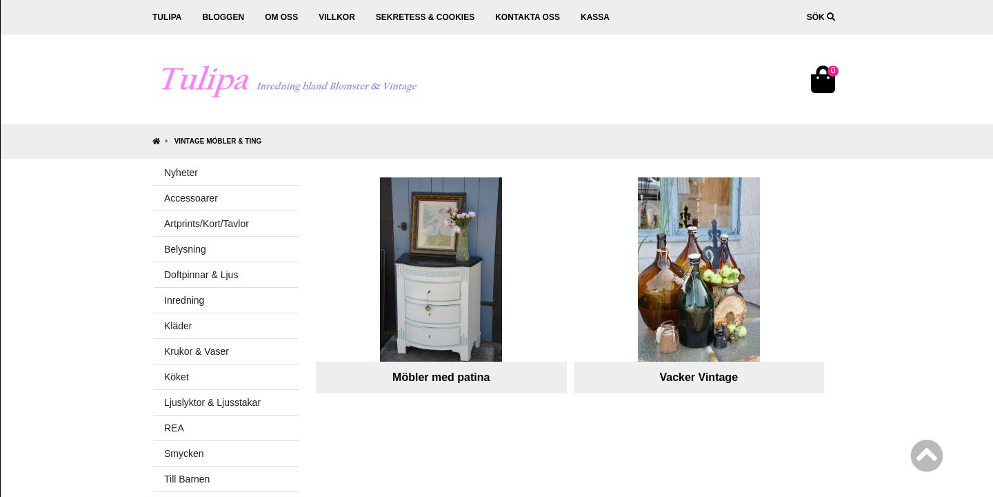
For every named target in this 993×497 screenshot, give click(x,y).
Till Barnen (187, 479)
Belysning (185, 249)
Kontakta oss (527, 17)
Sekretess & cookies (425, 17)
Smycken (184, 453)
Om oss (281, 17)
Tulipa (166, 17)
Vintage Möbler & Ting (217, 141)
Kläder (178, 325)
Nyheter (181, 172)
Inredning (184, 300)
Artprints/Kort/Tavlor (206, 223)
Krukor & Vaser (196, 351)
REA (174, 427)
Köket (176, 376)
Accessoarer (191, 198)
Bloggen (223, 17)
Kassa (595, 17)
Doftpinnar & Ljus (201, 274)
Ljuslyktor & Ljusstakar (212, 402)
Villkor (337, 17)
